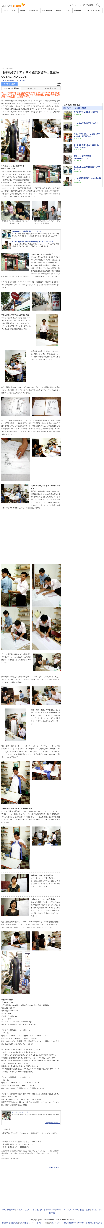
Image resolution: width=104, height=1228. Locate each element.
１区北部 (21, 80)
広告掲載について (70, 1223)
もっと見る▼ (96, 11)
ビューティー (47, 11)
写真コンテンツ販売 (85, 1223)
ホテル (58, 11)
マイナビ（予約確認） (86, 5)
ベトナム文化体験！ (79, 108)
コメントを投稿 (9, 84)
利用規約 (22, 1223)
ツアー (59, 1223)
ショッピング (34, 11)
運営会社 (14, 1223)
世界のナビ (6, 1223)
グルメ (22, 11)
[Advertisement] (52, 34)
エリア (14, 11)
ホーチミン (12, 80)
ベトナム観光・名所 (81, 1210)
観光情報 (77, 11)
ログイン (73, 5)
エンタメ (67, 11)
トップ (5, 11)
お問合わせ (98, 1223)
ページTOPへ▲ (55, 1168)
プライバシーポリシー (35, 1223)
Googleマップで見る (52, 1123)
